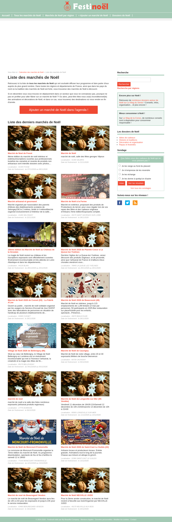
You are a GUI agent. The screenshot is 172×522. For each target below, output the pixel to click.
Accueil (6, 15)
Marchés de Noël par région (59, 15)
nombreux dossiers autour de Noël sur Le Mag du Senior (138, 101)
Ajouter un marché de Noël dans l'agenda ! (58, 110)
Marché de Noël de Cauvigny (75, 351)
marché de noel (15, 399)
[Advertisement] (86, 44)
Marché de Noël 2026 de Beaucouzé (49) (80, 300)
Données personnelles (103, 519)
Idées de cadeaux (127, 137)
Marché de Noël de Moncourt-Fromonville (28, 447)
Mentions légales (87, 519)
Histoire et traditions (128, 140)
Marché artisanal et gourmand (22, 201)
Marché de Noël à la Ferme (74, 201)
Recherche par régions (128, 88)
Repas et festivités (127, 144)
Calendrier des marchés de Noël (31, 72)
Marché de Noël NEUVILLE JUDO (77, 495)
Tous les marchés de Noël (27, 15)
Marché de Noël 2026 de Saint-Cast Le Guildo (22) (85, 447)
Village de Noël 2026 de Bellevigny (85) (26, 351)
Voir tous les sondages (141, 188)
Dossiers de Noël (121, 15)
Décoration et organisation (131, 142)
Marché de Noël (68, 153)
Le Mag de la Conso (132, 118)
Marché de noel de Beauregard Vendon (26, 495)
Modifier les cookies (121, 519)
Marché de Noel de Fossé (20, 153)
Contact (133, 519)
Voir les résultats (136, 183)
